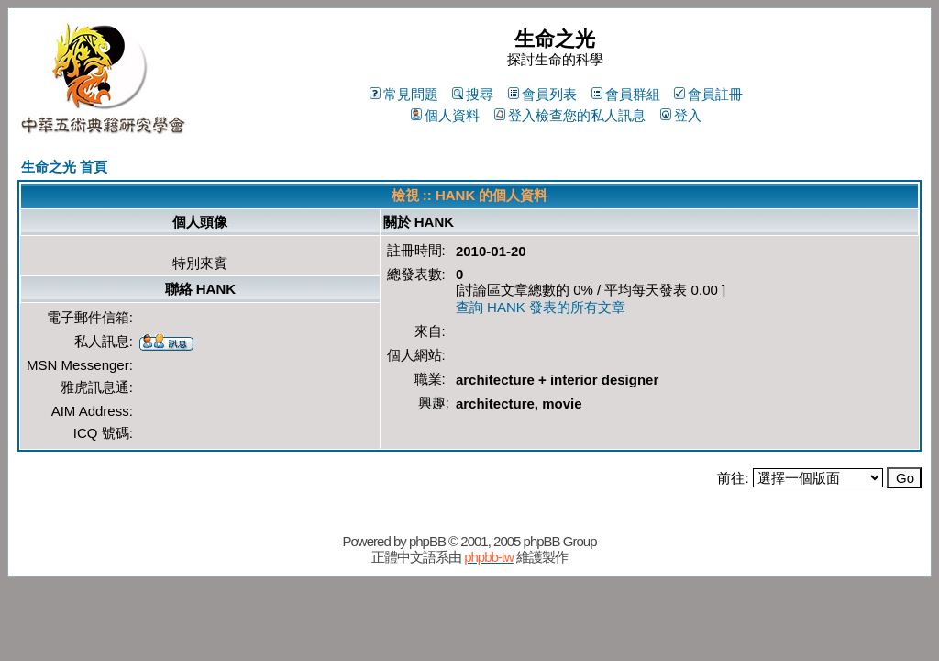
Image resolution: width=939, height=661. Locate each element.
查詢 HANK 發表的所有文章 (540, 307)
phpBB (427, 541)
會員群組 (625, 94)
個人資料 (445, 115)
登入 (680, 115)
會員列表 (542, 94)
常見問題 (404, 94)
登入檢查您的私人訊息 (570, 115)
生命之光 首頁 (64, 166)
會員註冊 (708, 94)
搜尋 (472, 94)
